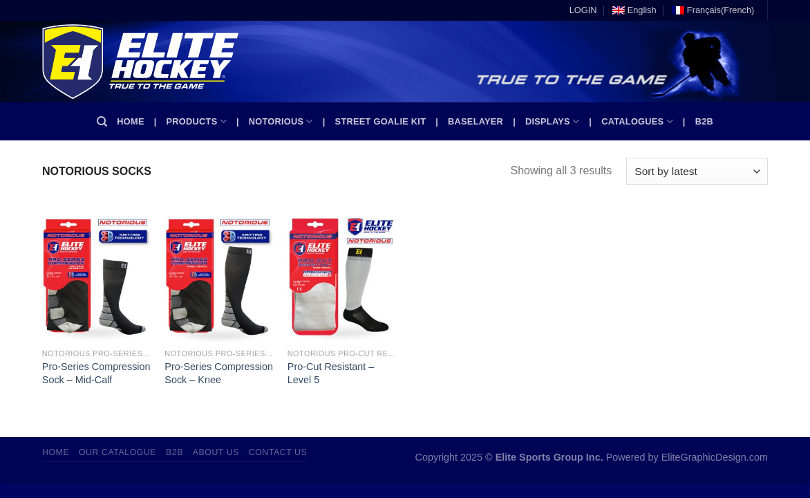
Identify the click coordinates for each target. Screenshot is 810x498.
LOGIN (583, 10)
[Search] (102, 122)
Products (197, 121)
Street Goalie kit (380, 121)
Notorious (281, 121)
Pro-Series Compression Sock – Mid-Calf (96, 373)
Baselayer (475, 121)
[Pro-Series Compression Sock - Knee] (219, 275)
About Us (216, 452)
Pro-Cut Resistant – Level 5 (331, 373)
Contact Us (278, 452)
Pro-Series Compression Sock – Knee (218, 373)
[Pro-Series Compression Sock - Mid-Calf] (96, 275)
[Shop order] (697, 171)
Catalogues (637, 121)
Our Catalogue (117, 452)
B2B (704, 121)
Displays (552, 121)
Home (130, 121)
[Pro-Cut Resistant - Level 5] (342, 275)
